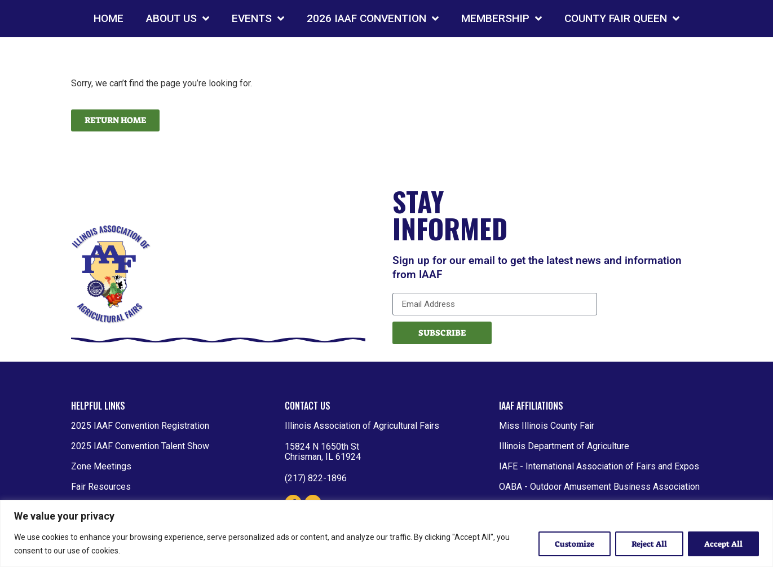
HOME (108, 18)
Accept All (723, 544)
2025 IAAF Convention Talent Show (140, 446)
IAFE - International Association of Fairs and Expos (599, 466)
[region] (386, 533)
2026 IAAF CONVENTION (373, 18)
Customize (574, 544)
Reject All (649, 544)
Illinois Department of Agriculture (564, 446)
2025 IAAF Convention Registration (140, 425)
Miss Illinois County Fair (546, 425)
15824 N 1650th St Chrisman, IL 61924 (323, 451)
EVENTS (258, 18)
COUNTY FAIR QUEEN (621, 18)
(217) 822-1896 (316, 478)
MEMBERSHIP (501, 18)
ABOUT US (177, 18)
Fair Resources (101, 486)
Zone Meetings (101, 466)
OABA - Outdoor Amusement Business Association (599, 486)
